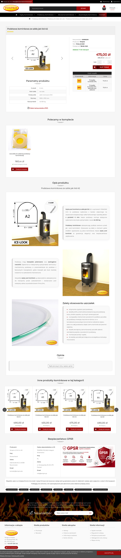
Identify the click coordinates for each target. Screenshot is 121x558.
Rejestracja (106, 1)
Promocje (39, 530)
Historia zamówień (70, 533)
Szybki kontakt (97, 530)
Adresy (66, 530)
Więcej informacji (5, 556)
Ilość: (95, 62)
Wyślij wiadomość (11, 547)
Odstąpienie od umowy (99, 538)
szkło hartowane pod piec (100, 489)
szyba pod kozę (35, 489)
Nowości (38, 533)
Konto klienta (68, 538)
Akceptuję (108, 553)
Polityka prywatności (99, 535)
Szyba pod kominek (72, 209)
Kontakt (102, 15)
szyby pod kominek (28, 278)
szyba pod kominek (12, 489)
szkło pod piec (58, 489)
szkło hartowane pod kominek (83, 489)
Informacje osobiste (70, 535)
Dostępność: (76, 46)
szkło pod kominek (46, 489)
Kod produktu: (77, 39)
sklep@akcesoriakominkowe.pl (22, 1)
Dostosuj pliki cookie (17, 556)
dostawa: (75, 50)
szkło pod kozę (69, 489)
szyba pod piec (24, 489)
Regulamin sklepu (98, 533)
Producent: (76, 42)
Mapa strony (96, 540)
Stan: (74, 44)
